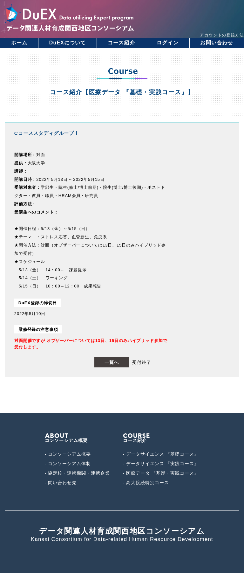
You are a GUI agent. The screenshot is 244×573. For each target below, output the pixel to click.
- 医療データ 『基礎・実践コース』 (161, 473)
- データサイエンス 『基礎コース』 (161, 454)
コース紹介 (121, 42)
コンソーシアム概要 (66, 438)
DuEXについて (67, 42)
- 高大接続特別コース (146, 482)
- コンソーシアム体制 (68, 463)
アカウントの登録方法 (222, 35)
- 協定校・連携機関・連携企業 (77, 473)
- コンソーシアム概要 (68, 454)
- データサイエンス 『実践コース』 (161, 463)
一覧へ (112, 362)
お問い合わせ (216, 42)
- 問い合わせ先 (61, 482)
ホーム (19, 42)
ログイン (167, 42)
